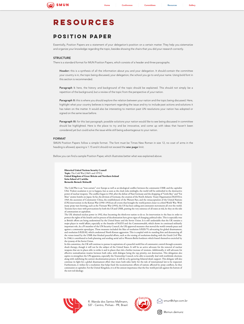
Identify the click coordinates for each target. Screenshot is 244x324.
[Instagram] (160, 312)
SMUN (62, 5)
